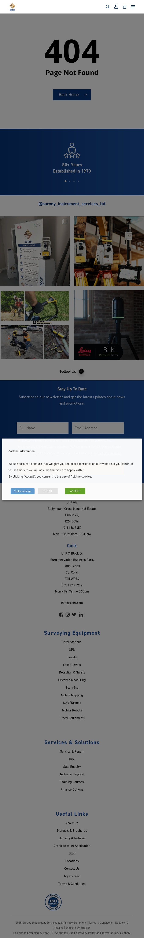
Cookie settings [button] (22, 491)
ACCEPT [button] (75, 491)
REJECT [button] (47, 491)
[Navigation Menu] (133, 7)
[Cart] (124, 7)
